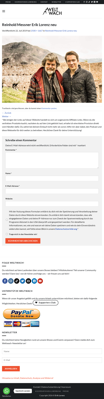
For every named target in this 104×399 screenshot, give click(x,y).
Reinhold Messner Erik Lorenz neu (61, 30)
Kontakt (36, 387)
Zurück (6, 112)
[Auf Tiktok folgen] (89, 2)
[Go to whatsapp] (6, 391)
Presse (66, 391)
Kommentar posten (48, 108)
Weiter (6, 116)
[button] (3, 11)
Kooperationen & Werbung (48, 391)
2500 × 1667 (37, 30)
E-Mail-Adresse (12, 186)
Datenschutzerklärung (50, 387)
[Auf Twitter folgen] (92, 2)
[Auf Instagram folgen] (86, 2)
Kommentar (11, 150)
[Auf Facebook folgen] (84, 2)
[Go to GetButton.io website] (6, 396)
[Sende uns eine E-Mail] (28, 281)
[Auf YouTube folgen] (97, 2)
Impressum (66, 387)
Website (8, 198)
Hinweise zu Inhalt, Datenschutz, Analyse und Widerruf (27, 378)
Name (8, 173)
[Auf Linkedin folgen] (94, 2)
